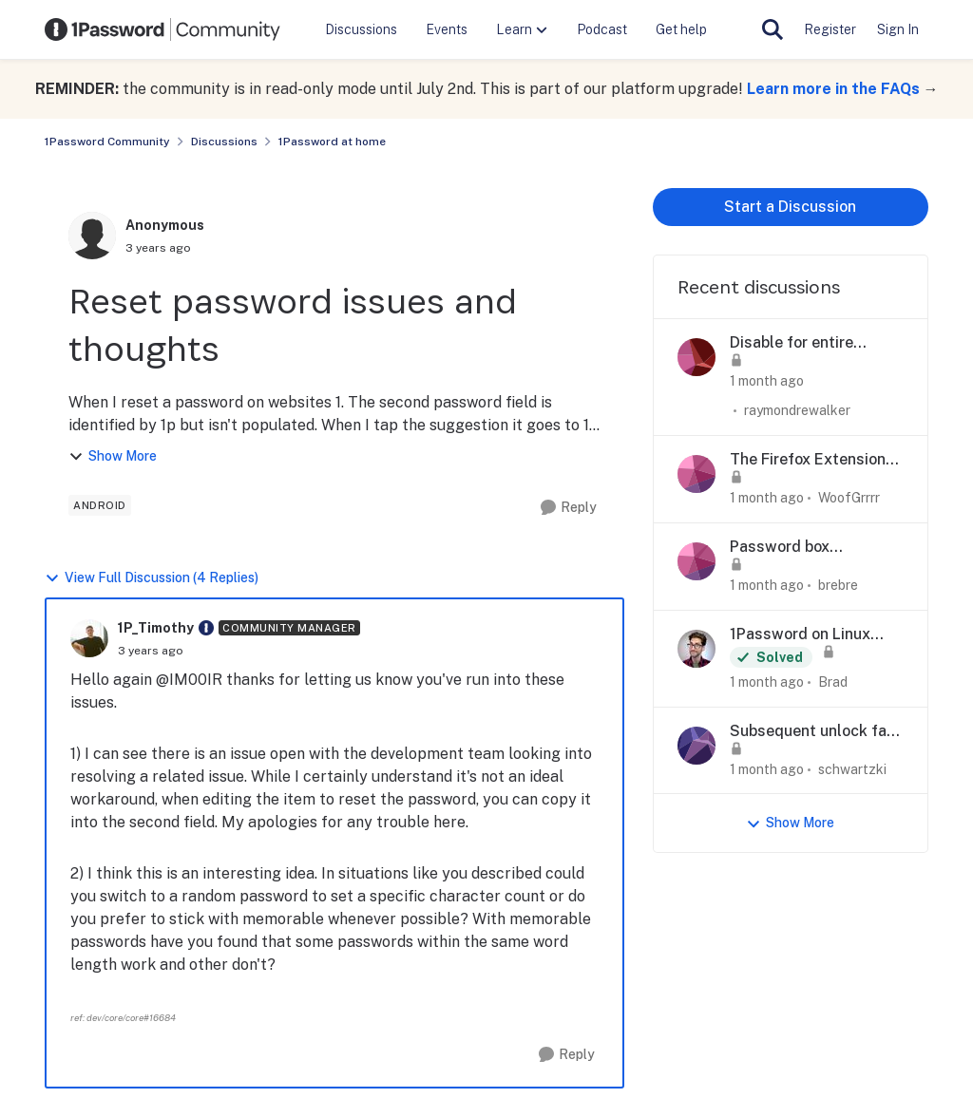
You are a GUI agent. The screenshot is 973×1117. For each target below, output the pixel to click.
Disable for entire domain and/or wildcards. (791, 343)
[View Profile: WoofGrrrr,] (696, 474)
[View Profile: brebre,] (696, 561)
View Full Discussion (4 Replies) (151, 578)
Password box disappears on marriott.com (780, 548)
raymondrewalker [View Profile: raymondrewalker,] (797, 410)
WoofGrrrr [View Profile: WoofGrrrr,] (849, 497)
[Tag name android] (99, 505)
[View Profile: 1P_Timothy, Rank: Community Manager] (89, 638)
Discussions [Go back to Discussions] (224, 141)
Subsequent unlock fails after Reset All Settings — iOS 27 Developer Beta (817, 732)
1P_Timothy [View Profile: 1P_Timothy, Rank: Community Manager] (156, 627)
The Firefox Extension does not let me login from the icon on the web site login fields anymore (808, 460)
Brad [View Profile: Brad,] (833, 682)
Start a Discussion (790, 207)
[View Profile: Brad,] (696, 649)
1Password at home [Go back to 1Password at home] (332, 141)
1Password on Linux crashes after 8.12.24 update (807, 635)
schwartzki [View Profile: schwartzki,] (852, 768)
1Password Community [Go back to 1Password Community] (107, 141)
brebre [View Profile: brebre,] (838, 585)
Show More (112, 456)
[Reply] (569, 508)
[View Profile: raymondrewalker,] (696, 357)
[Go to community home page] (162, 29)
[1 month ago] (767, 381)
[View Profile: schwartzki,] (696, 746)
